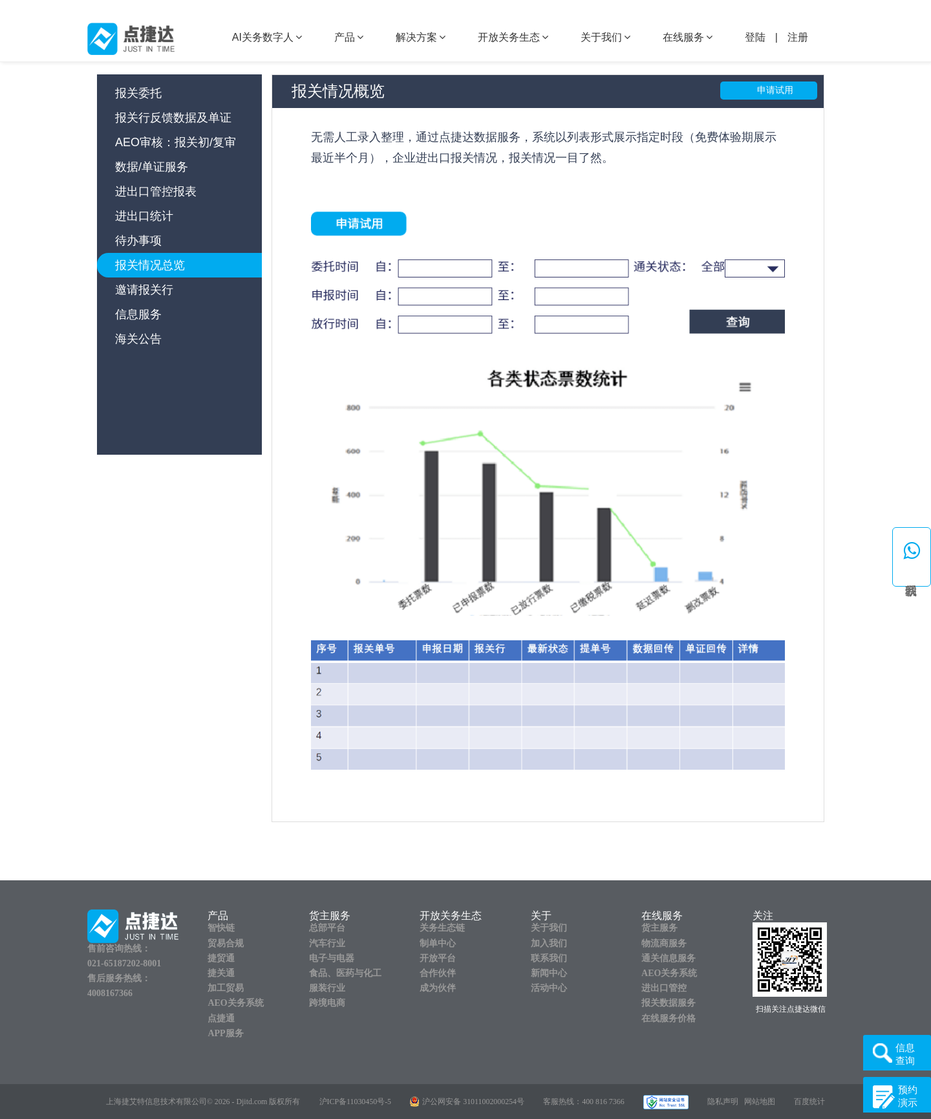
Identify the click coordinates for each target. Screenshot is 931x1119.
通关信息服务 (668, 958)
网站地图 (759, 1101)
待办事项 (138, 240)
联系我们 (549, 958)
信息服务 (138, 314)
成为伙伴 (438, 988)
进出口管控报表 (156, 191)
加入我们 (549, 943)
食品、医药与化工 (345, 973)
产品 (348, 37)
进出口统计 (144, 216)
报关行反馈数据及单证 (173, 117)
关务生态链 (442, 928)
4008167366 (110, 993)
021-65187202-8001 (124, 963)
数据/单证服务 (151, 166)
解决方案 (420, 37)
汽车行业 (327, 943)
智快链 (221, 928)
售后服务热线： (119, 978)
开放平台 (438, 958)
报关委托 (138, 93)
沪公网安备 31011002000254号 (473, 1101)
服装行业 (327, 988)
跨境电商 (327, 1003)
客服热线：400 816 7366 (583, 1101)
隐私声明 (722, 1101)
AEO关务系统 (235, 1003)
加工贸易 (226, 988)
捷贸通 (221, 958)
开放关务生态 (513, 37)
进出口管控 (664, 988)
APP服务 (225, 1033)
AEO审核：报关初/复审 (175, 142)
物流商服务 (664, 943)
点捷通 (221, 1018)
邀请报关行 (144, 289)
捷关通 (221, 973)
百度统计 (809, 1101)
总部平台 (327, 928)
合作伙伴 (438, 973)
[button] (911, 557)
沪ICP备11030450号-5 (355, 1101)
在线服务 (687, 37)
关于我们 (605, 37)
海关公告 (138, 338)
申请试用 (775, 90)
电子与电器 (331, 958)
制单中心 (438, 943)
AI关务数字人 (267, 37)
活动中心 (549, 988)
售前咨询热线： (119, 948)
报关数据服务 (668, 1003)
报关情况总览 (150, 265)
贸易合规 (226, 943)
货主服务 (659, 928)
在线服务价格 (668, 1018)
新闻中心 (549, 973)
